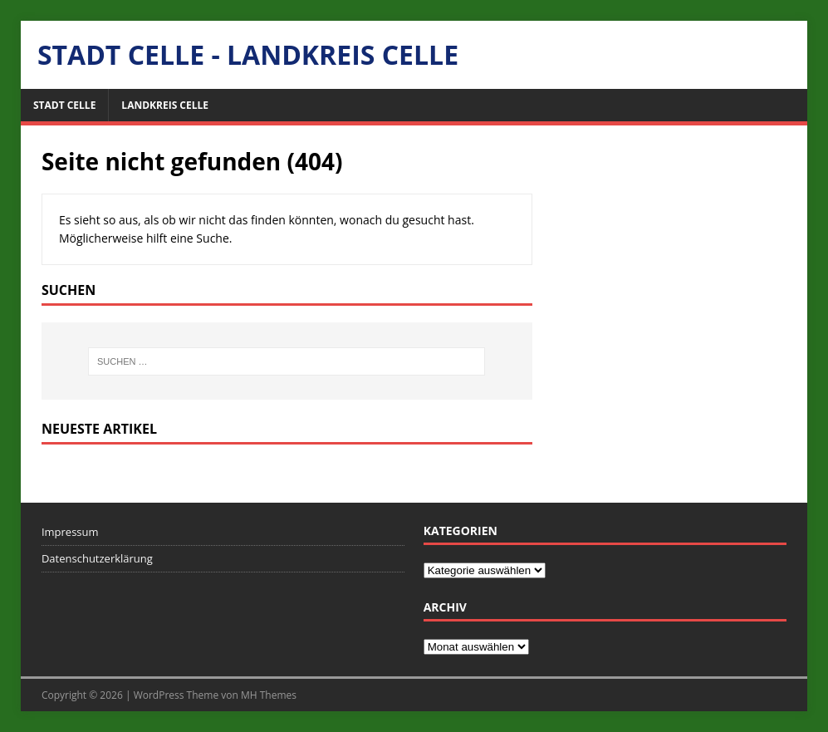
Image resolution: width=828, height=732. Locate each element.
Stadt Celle (64, 105)
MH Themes (268, 695)
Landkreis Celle (164, 105)
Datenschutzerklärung (97, 558)
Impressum (70, 531)
